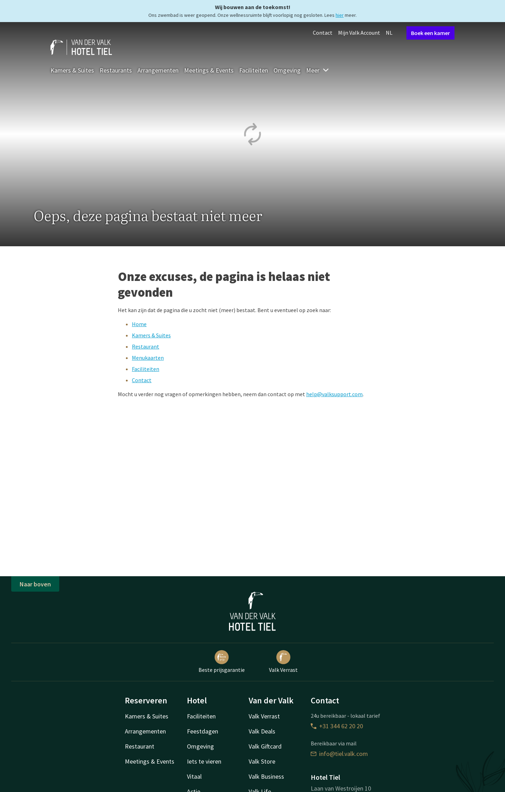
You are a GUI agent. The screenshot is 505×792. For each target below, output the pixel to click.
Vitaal (194, 776)
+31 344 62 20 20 (337, 726)
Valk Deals (262, 731)
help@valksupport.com (334, 394)
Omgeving (287, 70)
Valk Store (262, 761)
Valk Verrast (283, 661)
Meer (317, 70)
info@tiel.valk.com (339, 754)
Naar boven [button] (35, 584)
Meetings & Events (209, 70)
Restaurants (116, 70)
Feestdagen (202, 731)
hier (340, 15)
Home (139, 324)
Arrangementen (158, 70)
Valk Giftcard (265, 746)
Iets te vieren (204, 761)
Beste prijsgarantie (221, 661)
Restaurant (145, 346)
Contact (322, 32)
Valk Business (266, 776)
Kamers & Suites (72, 70)
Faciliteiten (253, 70)
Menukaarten (148, 357)
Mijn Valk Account (359, 32)
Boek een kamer (430, 32)
